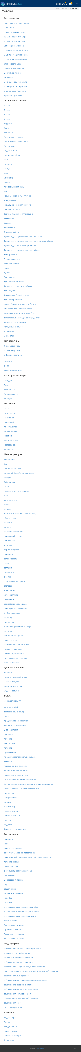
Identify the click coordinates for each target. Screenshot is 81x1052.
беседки (7, 477)
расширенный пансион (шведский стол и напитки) (27, 857)
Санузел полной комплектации (18, 214)
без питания (10, 875)
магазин (8, 522)
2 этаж (7, 110)
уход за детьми (11, 730)
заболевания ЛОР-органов (16, 975)
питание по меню (12, 862)
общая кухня (10, 518)
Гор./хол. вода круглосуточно (17, 196)
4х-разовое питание (13, 848)
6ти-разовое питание (14, 938)
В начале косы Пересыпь (15, 82)
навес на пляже (11, 640)
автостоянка (9, 459)
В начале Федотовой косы (16, 50)
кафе (6, 495)
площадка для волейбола (15, 608)
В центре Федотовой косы (16, 55)
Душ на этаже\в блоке (14, 281)
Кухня (6, 268)
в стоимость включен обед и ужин (20, 916)
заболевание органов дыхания (18, 962)
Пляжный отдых (11, 681)
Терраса (8, 123)
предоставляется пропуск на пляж (20, 757)
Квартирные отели (13, 370)
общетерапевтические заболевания (21, 998)
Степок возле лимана (14, 68)
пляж (6, 716)
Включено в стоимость (14, 934)
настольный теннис (13, 536)
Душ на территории (13, 299)
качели (7, 509)
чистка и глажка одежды (15, 725)
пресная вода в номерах (15, 658)
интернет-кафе (11, 500)
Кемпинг (8, 436)
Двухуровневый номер (14, 137)
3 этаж (7, 114)
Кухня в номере (11, 1031)
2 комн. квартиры (12, 350)
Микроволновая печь (14, 187)
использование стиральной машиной (21, 788)
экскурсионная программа (16, 770)
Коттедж (8, 398)
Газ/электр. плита (12, 209)
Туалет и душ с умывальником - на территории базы (28, 241)
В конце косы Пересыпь (15, 91)
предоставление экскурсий (16, 720)
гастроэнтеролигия (13, 1007)
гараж (7, 486)
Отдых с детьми (11, 690)
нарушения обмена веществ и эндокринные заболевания (31, 971)
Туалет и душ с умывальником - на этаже (23, 236)
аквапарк (8, 761)
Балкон (7, 223)
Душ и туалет (10, 290)
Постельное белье (12, 155)
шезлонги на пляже (13, 649)
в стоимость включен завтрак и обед (21, 907)
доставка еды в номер (14, 711)
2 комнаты (9, 331)
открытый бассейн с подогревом (19, 473)
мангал (7, 527)
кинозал (8, 504)
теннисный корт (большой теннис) (20, 513)
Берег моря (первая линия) (16, 23)
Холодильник (10, 200)
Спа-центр (9, 572)
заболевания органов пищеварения (21, 989)
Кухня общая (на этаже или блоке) (20, 304)
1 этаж (7, 105)
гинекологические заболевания (18, 957)
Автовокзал (9, 77)
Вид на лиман (10, 150)
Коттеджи (8, 449)
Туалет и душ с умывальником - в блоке (22, 250)
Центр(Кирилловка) (13, 73)
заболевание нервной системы (18, 984)
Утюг (6, 173)
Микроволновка (11, 263)
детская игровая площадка (16, 491)
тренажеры (9, 590)
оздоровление (10, 797)
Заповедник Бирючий (14, 45)
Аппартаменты (11, 394)
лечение (8, 739)
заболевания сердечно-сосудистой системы (24, 966)
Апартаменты (10, 426)
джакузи (8, 577)
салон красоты (11, 558)
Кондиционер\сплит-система (17, 205)
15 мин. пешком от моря (15, 41)
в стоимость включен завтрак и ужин (21, 911)
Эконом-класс (10, 389)
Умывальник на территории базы (19, 313)
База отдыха (9, 413)
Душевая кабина (11, 232)
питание (8, 748)
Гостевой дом (10, 445)
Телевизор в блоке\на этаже (17, 295)
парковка (8, 734)
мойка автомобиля (12, 701)
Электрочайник (11, 254)
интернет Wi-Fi (11, 595)
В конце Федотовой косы (15, 59)
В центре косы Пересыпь (15, 86)
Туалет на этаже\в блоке (15, 322)
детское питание (12, 811)
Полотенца (9, 164)
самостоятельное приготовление (19, 852)
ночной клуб (10, 540)
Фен (6, 159)
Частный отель (11, 440)
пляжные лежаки (12, 815)
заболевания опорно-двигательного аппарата (25, 980)
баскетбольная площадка (15, 604)
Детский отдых (11, 431)
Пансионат (9, 417)
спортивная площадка (14, 581)
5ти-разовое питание (14, 925)
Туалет (7, 272)
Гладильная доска (12, 259)
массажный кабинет (13, 531)
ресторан (8, 554)
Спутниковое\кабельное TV (16, 141)
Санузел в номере (12, 1035)
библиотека (9, 482)
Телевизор (9, 218)
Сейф (6, 128)
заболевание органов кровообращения (22, 948)
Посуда (7, 168)
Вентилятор (9, 277)
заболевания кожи (12, 1003)
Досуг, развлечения (13, 686)
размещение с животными (16, 644)
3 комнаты (9, 336)
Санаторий (9, 422)
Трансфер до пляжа (13, 95)
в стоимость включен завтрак (18, 871)
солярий (8, 568)
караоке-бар (9, 806)
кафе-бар (8, 898)
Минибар (8, 132)
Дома (6, 366)
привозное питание (13, 929)
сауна (6, 563)
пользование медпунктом (16, 775)
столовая (8, 586)
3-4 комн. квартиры (13, 355)
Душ (6, 191)
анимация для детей (13, 635)
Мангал (7, 182)
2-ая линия (9, 27)
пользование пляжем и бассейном (20, 779)
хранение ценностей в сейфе (17, 626)
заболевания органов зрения (17, 994)
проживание (10, 752)
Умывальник (10, 227)
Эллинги (8, 361)
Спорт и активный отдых (15, 677)
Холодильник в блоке (13, 326)
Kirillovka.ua (40, 1049)
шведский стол (11, 866)
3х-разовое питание (13, 893)
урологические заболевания (17, 953)
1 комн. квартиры (12, 346)
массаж (7, 802)
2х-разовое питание (13, 880)
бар (5, 464)
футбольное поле (12, 613)
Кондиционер (10, 1026)
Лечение (8, 672)
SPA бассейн (9, 743)
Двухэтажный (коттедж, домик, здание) (22, 317)
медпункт (8, 631)
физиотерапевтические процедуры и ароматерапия (28, 784)
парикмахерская (11, 549)
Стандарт (8, 380)
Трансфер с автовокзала (15, 829)
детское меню (10, 920)
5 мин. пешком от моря (14, 32)
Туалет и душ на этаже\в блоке (18, 286)
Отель (7, 408)
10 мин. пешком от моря (15, 36)
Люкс (6, 385)
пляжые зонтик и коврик (15, 766)
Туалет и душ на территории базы (20, 245)
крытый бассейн (11, 662)
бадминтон (9, 599)
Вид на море (10, 146)
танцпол (8, 545)
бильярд (8, 617)
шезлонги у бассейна (14, 653)
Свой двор (9, 177)
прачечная (9, 622)
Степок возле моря (12, 64)
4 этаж (7, 119)
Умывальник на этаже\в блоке (18, 308)
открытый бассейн (12, 468)
